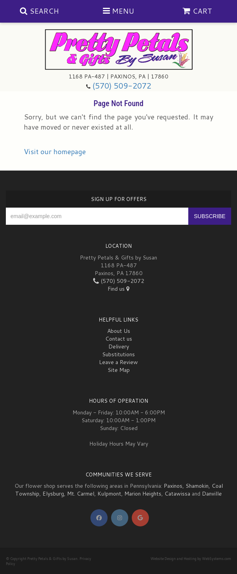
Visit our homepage (55, 151)
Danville (212, 494)
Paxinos (173, 486)
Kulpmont (109, 494)
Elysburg (53, 494)
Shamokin (197, 486)
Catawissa (177, 494)
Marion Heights (142, 494)
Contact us (118, 339)
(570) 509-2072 (121, 85)
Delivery (118, 346)
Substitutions (118, 354)
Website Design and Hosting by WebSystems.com (190, 558)
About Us (118, 331)
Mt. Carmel (80, 494)
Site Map (119, 370)
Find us (118, 289)
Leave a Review (118, 362)
